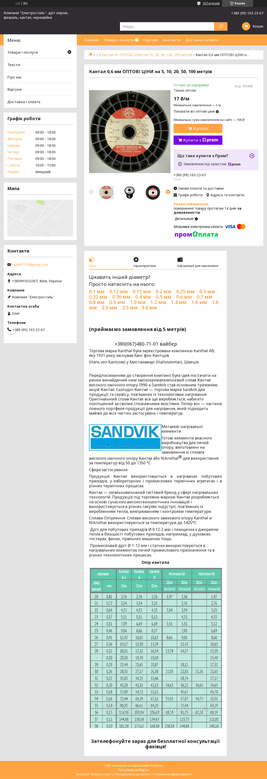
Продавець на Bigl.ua (133, 770)
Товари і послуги (118, 39)
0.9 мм (117, 302)
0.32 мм (98, 296)
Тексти (13, 64)
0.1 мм (97, 291)
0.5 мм (163, 296)
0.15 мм (142, 291)
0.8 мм (97, 302)
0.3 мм (207, 291)
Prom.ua (157, 765)
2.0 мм (109, 307)
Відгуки (14, 89)
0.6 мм (184, 296)
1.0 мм (138, 302)
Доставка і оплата (201, 39)
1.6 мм (199, 302)
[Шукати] (220, 26)
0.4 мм (143, 296)
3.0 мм (149, 307)
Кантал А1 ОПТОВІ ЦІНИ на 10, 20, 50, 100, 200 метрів (147, 55)
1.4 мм (179, 302)
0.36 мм (121, 296)
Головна (91, 39)
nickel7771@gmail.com (30, 265)
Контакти (171, 39)
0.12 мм (118, 291)
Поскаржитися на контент (133, 774)
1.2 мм (158, 302)
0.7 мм (204, 296)
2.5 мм (130, 307)
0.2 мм (163, 291)
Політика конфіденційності (172, 774)
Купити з (200, 140)
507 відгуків (211, 3)
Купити (200, 128)
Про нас (150, 39)
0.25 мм (185, 291)
